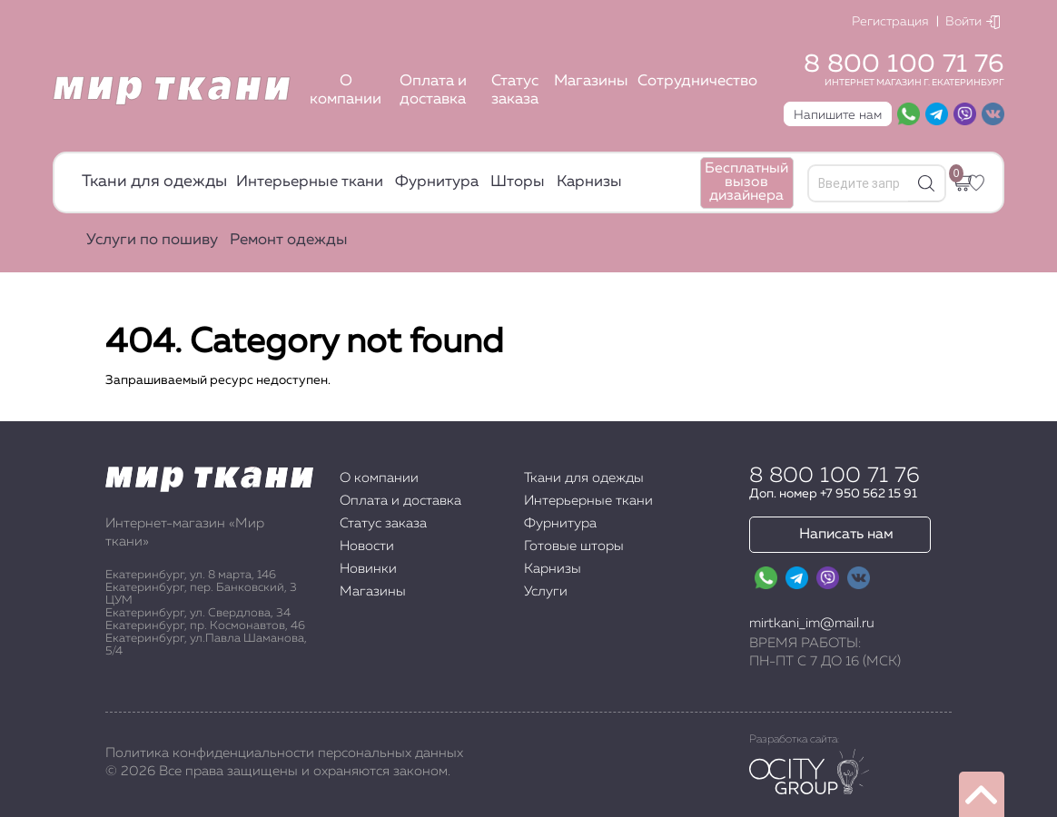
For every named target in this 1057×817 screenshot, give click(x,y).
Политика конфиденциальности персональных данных (284, 753)
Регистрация (890, 21)
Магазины (591, 81)
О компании (345, 90)
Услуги (546, 591)
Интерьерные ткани (309, 182)
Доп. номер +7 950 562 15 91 (833, 493)
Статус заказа (514, 90)
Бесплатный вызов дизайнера (746, 182)
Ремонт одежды (289, 240)
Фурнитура (437, 182)
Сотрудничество (697, 81)
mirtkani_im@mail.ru (811, 623)
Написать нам (846, 534)
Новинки (368, 569)
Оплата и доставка (433, 90)
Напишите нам (838, 115)
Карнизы (589, 182)
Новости (367, 546)
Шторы (517, 182)
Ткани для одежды (154, 181)
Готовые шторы (574, 546)
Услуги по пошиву (152, 240)
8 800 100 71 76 (904, 64)
